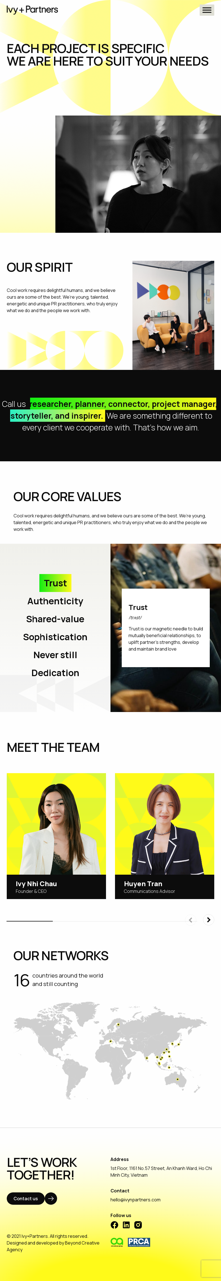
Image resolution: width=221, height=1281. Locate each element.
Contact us (25, 1198)
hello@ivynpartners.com (135, 1200)
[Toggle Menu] (206, 10)
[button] (208, 920)
